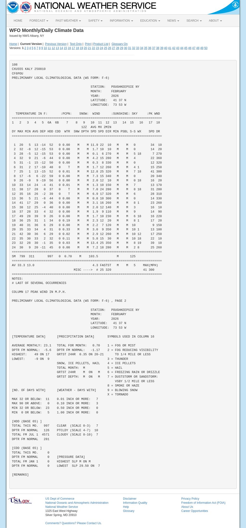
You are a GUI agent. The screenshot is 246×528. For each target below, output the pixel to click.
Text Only (76, 44)
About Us (187, 507)
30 (125, 48)
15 (65, 48)
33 (137, 48)
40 (165, 48)
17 (73, 48)
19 (81, 48)
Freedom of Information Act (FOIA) (203, 502)
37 (153, 48)
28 (117, 48)
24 (101, 48)
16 (69, 48)
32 (133, 48)
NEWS (173, 20)
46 (189, 48)
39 (161, 48)
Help (126, 507)
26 (109, 48)
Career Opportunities (194, 511)
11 (49, 48)
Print (88, 44)
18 (77, 48)
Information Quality (135, 502)
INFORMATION (121, 20)
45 (185, 48)
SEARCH (194, 20)
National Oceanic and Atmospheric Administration (77, 502)
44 (181, 48)
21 (89, 48)
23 (97, 48)
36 (149, 48)
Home (13, 44)
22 (93, 48)
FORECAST (39, 20)
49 (201, 48)
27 (113, 48)
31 (129, 48)
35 (145, 48)
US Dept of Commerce (59, 498)
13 (57, 48)
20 (85, 48)
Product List (100, 44)
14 (61, 48)
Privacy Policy (190, 498)
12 (53, 48)
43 (177, 48)
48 (197, 48)
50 (205, 48)
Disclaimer (129, 498)
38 (157, 48)
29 (121, 48)
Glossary (128, 511)
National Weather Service (61, 507)
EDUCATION (150, 20)
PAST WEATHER (68, 20)
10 (45, 48)
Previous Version (56, 44)
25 (105, 48)
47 (193, 48)
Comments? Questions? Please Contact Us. (73, 523)
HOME (18, 20)
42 (173, 48)
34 (141, 48)
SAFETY (95, 20)
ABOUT (215, 20)
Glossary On (119, 44)
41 (169, 48)
